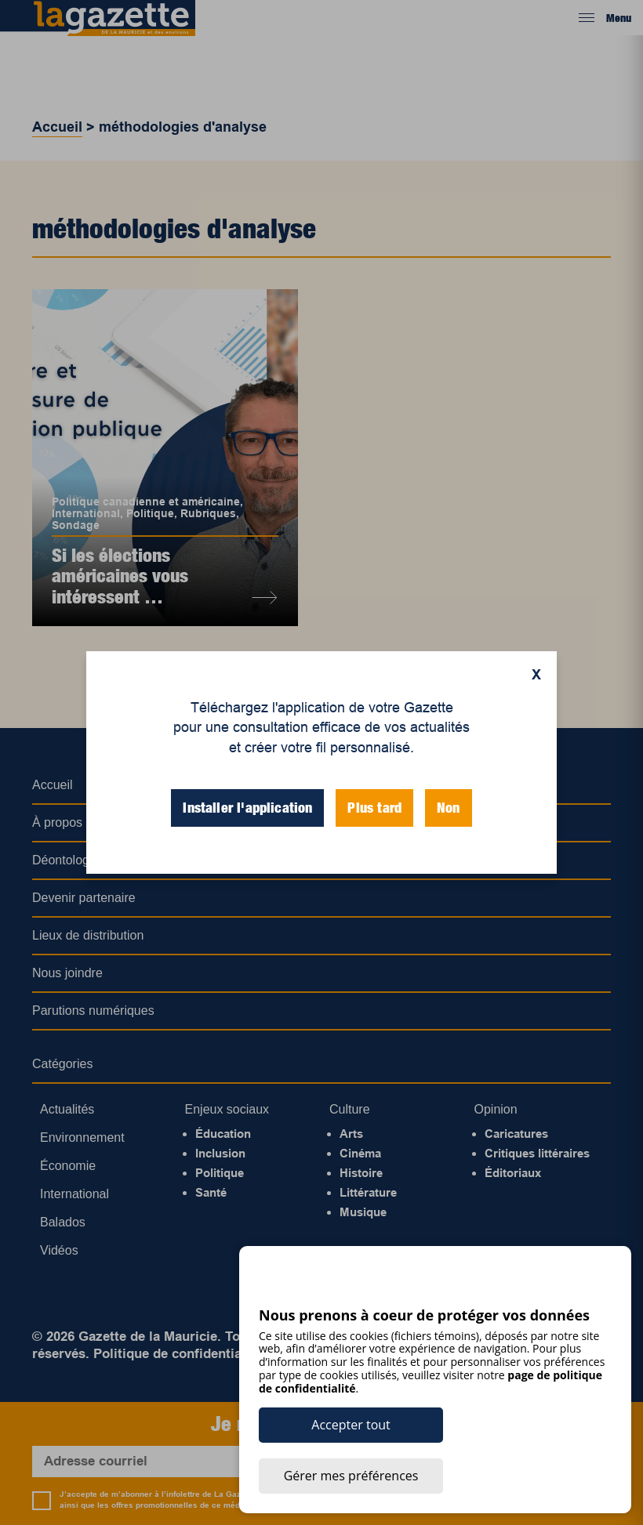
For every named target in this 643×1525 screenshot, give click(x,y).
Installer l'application (247, 807)
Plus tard (374, 807)
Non (448, 807)
